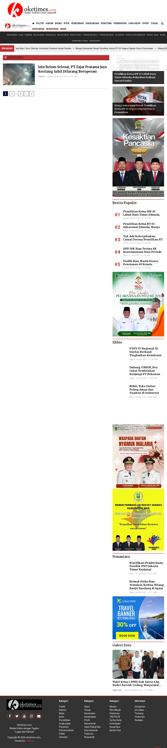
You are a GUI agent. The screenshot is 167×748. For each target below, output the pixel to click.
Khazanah (89, 737)
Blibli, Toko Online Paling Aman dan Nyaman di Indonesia (144, 390)
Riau (156, 35)
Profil (87, 720)
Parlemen (115, 713)
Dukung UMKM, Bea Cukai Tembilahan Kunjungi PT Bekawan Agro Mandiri (144, 372)
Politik (62, 706)
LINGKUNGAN (92, 23)
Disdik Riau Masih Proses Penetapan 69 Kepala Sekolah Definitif (140, 264)
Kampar (28, 35)
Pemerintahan (66, 730)
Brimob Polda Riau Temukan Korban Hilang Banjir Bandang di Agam (146, 585)
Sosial (87, 710)
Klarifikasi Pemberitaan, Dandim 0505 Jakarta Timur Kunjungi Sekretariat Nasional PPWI (146, 569)
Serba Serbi (116, 720)
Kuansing (119, 35)
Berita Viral (115, 730)
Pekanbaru (12, 35)
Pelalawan (39, 35)
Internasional (91, 730)
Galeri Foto (117, 690)
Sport (87, 706)
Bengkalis (51, 35)
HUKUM (49, 23)
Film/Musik (115, 710)
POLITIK (40, 23)
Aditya (30, 740)
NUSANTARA (52, 29)
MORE (63, 29)
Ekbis (61, 713)
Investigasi (115, 723)
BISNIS (58, 23)
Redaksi (139, 720)
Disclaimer (140, 706)
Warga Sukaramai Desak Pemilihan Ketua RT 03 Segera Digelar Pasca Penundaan (135, 109)
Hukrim (41, 76)
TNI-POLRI (115, 716)
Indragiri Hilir (106, 35)
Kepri (162, 35)
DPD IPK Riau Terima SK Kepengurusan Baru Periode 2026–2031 (142, 252)
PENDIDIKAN (77, 23)
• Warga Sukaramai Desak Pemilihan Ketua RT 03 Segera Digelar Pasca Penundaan (114, 48)
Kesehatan (89, 713)
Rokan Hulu (76, 35)
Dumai (150, 35)
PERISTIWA (106, 23)
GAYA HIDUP (134, 23)
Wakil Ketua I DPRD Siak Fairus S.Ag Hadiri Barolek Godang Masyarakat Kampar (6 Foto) (136, 685)
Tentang (139, 713)
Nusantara (115, 727)
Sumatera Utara (80, 41)
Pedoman (140, 716)
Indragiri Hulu (90, 35)
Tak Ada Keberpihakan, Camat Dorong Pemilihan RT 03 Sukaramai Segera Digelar (143, 240)
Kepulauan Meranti (135, 35)
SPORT (145, 23)
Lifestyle (63, 737)
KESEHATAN (38, 29)
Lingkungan (65, 723)
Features (88, 733)
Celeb (62, 733)
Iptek (61, 716)
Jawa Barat (94, 41)
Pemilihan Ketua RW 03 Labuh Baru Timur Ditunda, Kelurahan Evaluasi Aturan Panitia (135, 77)
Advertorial (90, 723)
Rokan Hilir (63, 35)
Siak (21, 35)
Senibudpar (90, 716)
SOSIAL (154, 23)
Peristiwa (64, 727)
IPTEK (66, 23)
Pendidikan (64, 720)
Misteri (113, 706)
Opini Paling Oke (92, 727)
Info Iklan (139, 710)
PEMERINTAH (120, 23)
